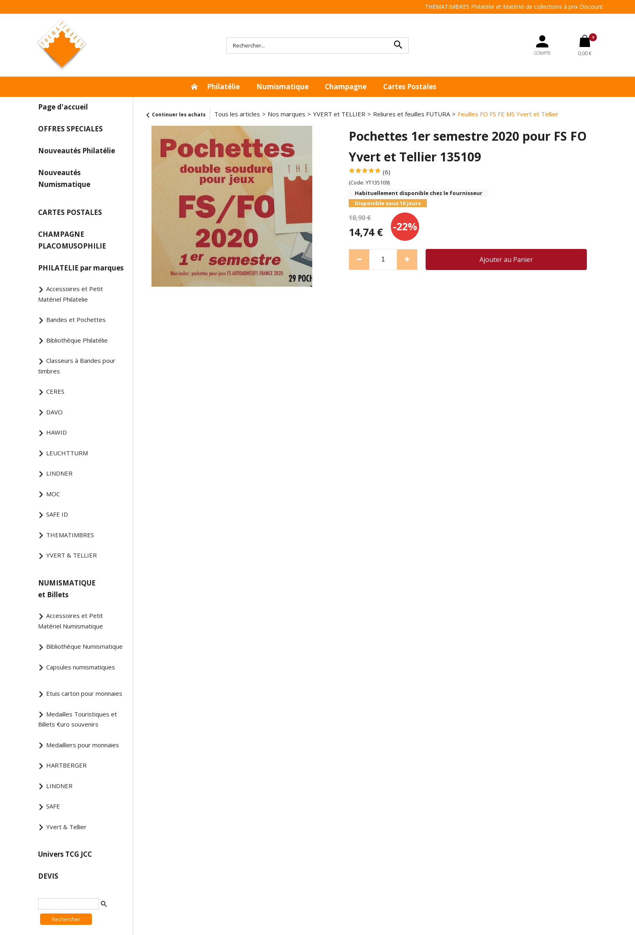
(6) (386, 172)
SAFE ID (57, 514)
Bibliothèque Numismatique (84, 646)
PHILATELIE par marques (81, 267)
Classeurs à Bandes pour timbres (76, 365)
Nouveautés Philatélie (76, 150)
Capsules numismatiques (80, 667)
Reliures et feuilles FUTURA (411, 114)
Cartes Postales (409, 86)
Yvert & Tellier (66, 827)
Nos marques (286, 114)
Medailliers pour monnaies (82, 745)
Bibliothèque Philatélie (77, 340)
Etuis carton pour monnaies (84, 693)
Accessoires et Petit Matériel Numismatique (70, 620)
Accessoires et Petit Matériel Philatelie (70, 294)
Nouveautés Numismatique (64, 178)
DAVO (54, 412)
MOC (53, 494)
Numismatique (282, 86)
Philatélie (223, 86)
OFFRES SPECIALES (70, 128)
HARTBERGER (66, 765)
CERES (55, 391)
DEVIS (48, 876)
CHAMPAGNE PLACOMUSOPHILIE (72, 240)
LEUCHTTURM (67, 453)
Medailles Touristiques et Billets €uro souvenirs (77, 719)
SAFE (53, 806)
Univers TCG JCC (65, 854)
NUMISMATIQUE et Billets (67, 588)
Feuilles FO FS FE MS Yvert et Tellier (508, 114)
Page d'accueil (63, 107)
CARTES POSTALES (70, 212)
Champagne (346, 86)
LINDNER (59, 473)
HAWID (56, 432)
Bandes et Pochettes (76, 319)
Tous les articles (237, 114)
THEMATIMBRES (70, 535)
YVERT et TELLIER (339, 114)
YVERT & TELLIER (71, 555)
